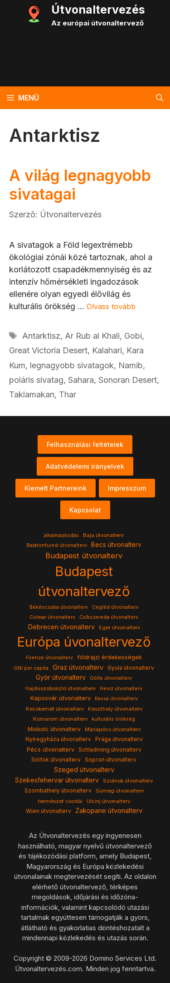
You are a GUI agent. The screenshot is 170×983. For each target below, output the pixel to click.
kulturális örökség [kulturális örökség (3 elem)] (113, 719)
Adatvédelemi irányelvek (85, 466)
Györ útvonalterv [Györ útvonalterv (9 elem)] (61, 677)
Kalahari (107, 350)
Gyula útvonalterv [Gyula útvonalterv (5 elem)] (130, 667)
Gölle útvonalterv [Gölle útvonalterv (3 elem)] (111, 678)
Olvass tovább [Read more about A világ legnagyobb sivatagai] (111, 306)
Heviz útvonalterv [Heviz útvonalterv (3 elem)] (121, 689)
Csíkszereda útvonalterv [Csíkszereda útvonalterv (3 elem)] (108, 617)
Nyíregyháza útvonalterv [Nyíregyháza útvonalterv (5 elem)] (58, 739)
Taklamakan (31, 394)
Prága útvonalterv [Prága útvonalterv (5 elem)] (119, 739)
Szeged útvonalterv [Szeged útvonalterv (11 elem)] (84, 770)
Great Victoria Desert (48, 350)
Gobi (133, 336)
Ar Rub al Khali (92, 336)
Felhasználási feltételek (85, 444)
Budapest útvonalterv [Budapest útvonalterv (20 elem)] (83, 555)
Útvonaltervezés (98, 9)
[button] (159, 97)
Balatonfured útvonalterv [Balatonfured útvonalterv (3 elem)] (57, 545)
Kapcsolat (85, 510)
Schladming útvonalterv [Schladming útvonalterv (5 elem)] (109, 749)
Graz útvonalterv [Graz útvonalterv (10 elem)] (78, 667)
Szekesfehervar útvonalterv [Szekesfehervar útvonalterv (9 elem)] (57, 780)
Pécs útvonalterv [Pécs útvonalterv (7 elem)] (50, 749)
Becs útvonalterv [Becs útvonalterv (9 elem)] (116, 544)
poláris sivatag (36, 380)
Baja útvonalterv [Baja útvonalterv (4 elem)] (103, 535)
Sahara (81, 380)
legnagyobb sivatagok (72, 365)
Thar (67, 394)
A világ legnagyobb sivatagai (80, 184)
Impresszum (127, 488)
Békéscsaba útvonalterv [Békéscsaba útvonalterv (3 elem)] (58, 607)
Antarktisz (41, 336)
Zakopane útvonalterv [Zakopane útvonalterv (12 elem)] (108, 811)
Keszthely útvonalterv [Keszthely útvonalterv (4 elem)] (115, 709)
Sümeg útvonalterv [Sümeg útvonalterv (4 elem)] (120, 790)
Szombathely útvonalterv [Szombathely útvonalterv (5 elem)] (58, 790)
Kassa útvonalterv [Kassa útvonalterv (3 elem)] (116, 699)
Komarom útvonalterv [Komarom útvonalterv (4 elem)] (60, 719)
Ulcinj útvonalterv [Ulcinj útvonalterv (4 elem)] (108, 801)
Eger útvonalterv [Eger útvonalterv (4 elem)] (119, 627)
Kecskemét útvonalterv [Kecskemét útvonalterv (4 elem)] (55, 709)
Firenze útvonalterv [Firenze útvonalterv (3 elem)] (49, 658)
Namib (130, 365)
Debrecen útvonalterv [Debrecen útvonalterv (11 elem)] (61, 627)
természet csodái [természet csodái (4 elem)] (60, 801)
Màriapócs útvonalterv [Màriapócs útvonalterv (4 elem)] (113, 729)
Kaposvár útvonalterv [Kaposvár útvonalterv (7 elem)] (60, 698)
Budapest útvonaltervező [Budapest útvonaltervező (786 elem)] (84, 581)
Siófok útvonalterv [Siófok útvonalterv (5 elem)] (56, 759)
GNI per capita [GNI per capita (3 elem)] (31, 668)
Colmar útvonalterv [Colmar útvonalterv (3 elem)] (52, 617)
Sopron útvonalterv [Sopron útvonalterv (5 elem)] (110, 759)
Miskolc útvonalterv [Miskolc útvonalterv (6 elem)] (54, 729)
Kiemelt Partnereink (55, 488)
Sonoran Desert (127, 380)
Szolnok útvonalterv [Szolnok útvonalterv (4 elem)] (128, 780)
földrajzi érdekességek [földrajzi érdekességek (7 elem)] (109, 657)
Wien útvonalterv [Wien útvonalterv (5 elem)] (48, 810)
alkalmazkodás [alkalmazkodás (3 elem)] (61, 535)
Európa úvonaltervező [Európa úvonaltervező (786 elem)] (84, 642)
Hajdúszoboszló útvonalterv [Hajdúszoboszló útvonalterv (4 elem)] (60, 688)
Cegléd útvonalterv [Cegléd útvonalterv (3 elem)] (115, 607)
